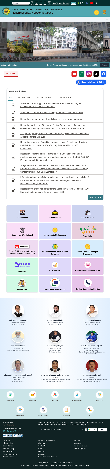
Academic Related (44, 97)
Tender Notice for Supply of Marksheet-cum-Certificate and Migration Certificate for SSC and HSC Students (51, 105)
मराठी (73, 3)
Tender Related (66, 97)
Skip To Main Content (61, 3)
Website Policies (8, 457)
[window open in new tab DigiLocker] (22, 266)
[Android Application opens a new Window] (78, 3)
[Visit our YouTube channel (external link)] (74, 74)
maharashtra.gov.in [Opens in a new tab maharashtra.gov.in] (81, 446)
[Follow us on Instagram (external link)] (89, 74)
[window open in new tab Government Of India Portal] (22, 231)
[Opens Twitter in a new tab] (83, 429)
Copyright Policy (8, 446)
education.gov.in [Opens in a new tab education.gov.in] (79, 449)
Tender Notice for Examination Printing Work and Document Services (51, 112)
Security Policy (8, 451)
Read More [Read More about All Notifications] (95, 197)
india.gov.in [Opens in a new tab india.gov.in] (78, 443)
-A (36, 3)
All (10, 97)
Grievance (10, 74)
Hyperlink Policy (8, 449)
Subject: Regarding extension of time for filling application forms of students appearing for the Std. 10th (54, 135)
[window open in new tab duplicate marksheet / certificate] (88, 266)
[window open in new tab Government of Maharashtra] (55, 231)
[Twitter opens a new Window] (83, 3)
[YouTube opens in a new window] (91, 3)
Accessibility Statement (46, 440)
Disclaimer (6, 440)
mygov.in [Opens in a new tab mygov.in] (77, 440)
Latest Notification (17, 91)
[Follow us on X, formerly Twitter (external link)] (96, 74)
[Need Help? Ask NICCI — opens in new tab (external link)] (91, 82)
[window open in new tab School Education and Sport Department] (88, 248)
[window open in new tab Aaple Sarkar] (88, 231)
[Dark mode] (96, 3)
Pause (104, 65)
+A (45, 3)
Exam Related (24, 97)
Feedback (41, 451)
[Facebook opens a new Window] (87, 3)
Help (40, 449)
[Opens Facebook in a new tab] (86, 429)
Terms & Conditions (10, 454)
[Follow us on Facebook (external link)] (103, 74)
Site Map (41, 443)
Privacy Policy (8, 443)
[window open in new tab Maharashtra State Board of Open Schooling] (55, 248)
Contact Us (42, 446)
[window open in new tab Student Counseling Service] (88, 284)
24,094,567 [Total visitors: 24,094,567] (8, 425)
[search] (21, 3)
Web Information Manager (47, 457)
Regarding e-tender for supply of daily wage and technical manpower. (52, 119)
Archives (41, 454)
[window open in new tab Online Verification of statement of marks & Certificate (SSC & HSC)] (22, 248)
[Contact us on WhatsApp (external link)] (81, 74)
